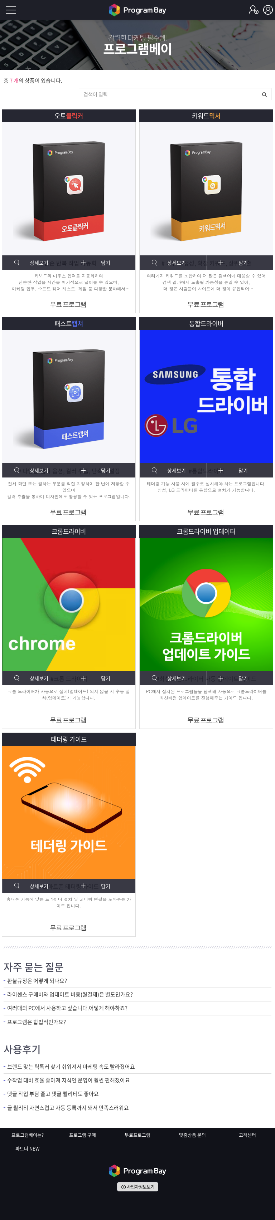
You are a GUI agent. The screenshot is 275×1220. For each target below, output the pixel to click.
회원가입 (253, 10)
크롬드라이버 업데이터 (206, 531)
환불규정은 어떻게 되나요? (37, 981)
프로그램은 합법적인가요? (36, 1022)
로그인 (267, 10)
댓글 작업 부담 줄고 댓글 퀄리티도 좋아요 (53, 1094)
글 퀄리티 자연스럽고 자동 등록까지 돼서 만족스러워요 (68, 1108)
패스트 (69, 323)
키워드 (206, 116)
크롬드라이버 (68, 531)
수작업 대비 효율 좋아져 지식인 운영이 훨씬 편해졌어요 (68, 1080)
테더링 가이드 (69, 739)
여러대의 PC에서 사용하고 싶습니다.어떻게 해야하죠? (67, 1008)
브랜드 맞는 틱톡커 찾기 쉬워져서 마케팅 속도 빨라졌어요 (71, 1066)
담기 (105, 262)
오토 (69, 116)
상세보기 (39, 262)
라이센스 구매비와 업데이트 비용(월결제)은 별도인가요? (70, 994)
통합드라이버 (206, 323)
